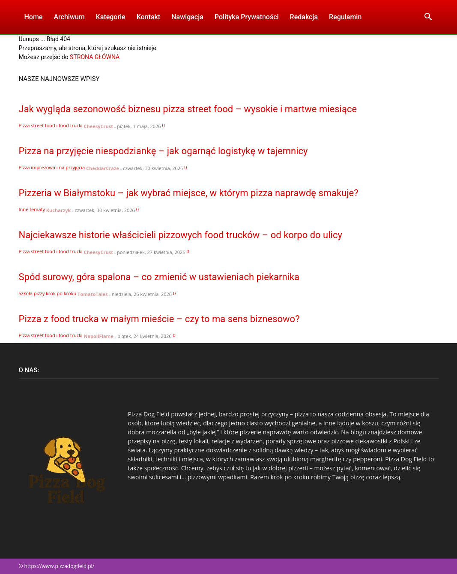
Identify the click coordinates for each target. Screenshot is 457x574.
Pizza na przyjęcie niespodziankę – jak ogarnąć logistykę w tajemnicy (163, 151)
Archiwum (69, 17)
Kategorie (110, 17)
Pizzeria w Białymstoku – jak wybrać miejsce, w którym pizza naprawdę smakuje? (188, 193)
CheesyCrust (98, 126)
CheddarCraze (102, 168)
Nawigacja (187, 17)
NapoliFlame (99, 336)
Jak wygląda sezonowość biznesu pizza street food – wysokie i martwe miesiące (188, 109)
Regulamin (345, 17)
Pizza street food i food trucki (51, 125)
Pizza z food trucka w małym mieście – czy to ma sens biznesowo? (159, 319)
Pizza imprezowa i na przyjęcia (52, 167)
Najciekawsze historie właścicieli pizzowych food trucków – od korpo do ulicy (180, 235)
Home (33, 17)
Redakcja (304, 17)
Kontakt (149, 17)
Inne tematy (32, 209)
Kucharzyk (58, 210)
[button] (428, 18)
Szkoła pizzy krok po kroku (48, 293)
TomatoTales (93, 294)
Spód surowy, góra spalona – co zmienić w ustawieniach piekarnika (159, 277)
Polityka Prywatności (247, 17)
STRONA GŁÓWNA (94, 57)
